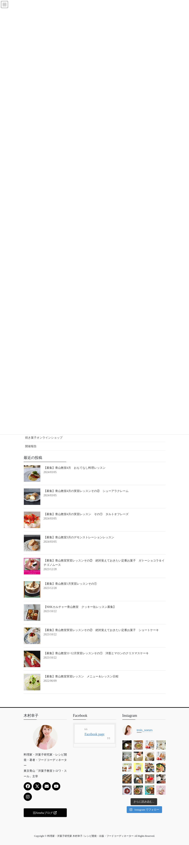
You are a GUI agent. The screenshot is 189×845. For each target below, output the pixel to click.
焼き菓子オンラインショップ (44, 437)
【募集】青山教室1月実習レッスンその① (72, 583)
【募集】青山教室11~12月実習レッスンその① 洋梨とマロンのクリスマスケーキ (96, 653)
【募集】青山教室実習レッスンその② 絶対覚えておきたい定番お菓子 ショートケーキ (101, 630)
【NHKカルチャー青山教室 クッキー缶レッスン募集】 (80, 606)
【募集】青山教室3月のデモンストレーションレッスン (79, 537)
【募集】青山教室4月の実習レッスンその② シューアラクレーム (86, 491)
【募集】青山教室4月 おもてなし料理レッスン (75, 467)
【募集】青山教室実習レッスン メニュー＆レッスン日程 (81, 676)
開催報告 (31, 446)
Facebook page (94, 734)
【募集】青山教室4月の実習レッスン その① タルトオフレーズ (86, 514)
